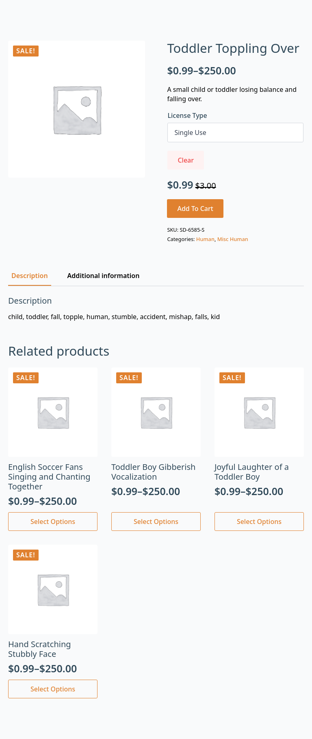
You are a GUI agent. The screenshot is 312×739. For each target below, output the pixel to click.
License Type (187, 115)
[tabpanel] (156, 308)
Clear (186, 160)
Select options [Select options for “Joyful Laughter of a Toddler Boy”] (259, 521)
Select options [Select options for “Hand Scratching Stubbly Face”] (52, 689)
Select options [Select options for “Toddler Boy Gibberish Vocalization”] (156, 521)
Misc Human (232, 239)
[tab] (29, 275)
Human (205, 239)
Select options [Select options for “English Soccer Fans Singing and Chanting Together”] (52, 521)
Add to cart (195, 208)
